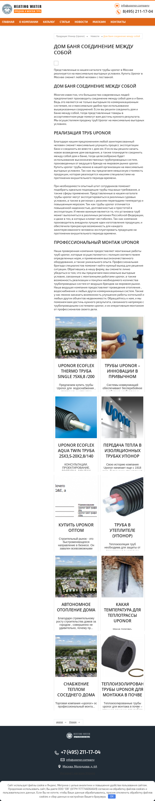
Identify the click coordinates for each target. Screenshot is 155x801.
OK (112, 796)
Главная (8, 21)
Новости (81, 21)
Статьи (65, 21)
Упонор (72, 722)
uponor (59, 722)
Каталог (49, 21)
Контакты (118, 21)
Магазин (99, 21)
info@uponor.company (135, 5)
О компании (28, 21)
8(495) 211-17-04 (138, 11)
